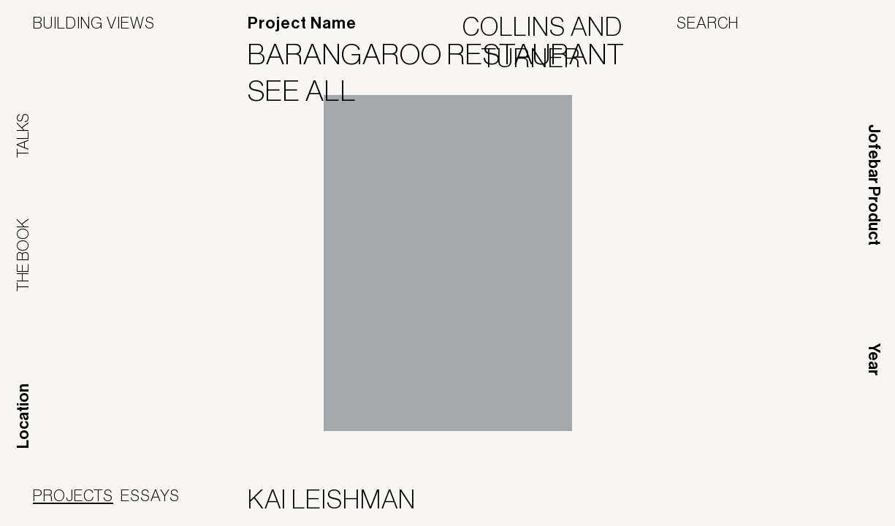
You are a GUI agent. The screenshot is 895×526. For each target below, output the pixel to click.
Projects (73, 495)
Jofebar (823, 497)
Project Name (302, 23)
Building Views (94, 22)
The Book (22, 254)
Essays (150, 495)
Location (23, 416)
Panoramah (730, 502)
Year (873, 359)
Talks (22, 135)
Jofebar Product (873, 184)
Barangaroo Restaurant (445, 54)
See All (311, 91)
